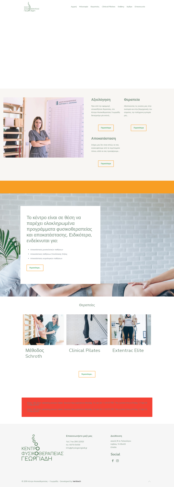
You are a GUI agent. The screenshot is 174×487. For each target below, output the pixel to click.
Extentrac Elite (128, 350)
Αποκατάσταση (103, 138)
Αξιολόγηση (100, 99)
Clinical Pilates (84, 350)
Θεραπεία (132, 99)
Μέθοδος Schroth (34, 353)
